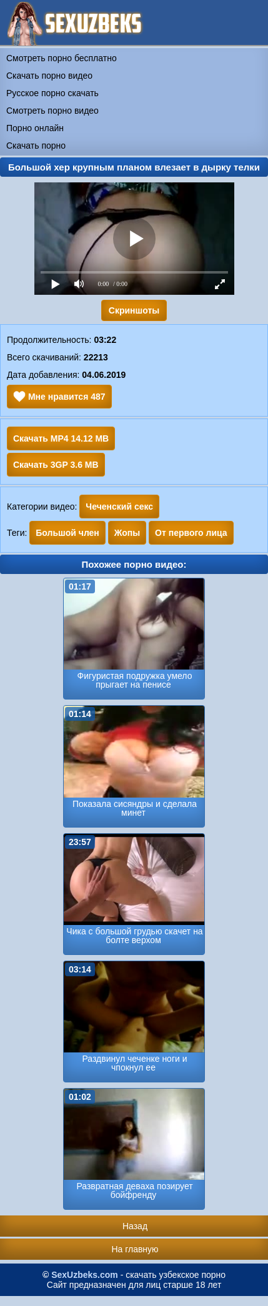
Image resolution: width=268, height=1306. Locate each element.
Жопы (127, 533)
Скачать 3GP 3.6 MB (56, 465)
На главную (134, 1249)
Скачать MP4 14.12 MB (61, 438)
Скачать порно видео (49, 76)
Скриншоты (134, 310)
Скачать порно (36, 146)
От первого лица (191, 533)
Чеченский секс (119, 507)
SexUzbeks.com (84, 1275)
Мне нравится (59, 396)
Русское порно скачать (52, 93)
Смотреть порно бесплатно (61, 58)
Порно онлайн (35, 128)
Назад (134, 1226)
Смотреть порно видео (52, 111)
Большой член (67, 533)
